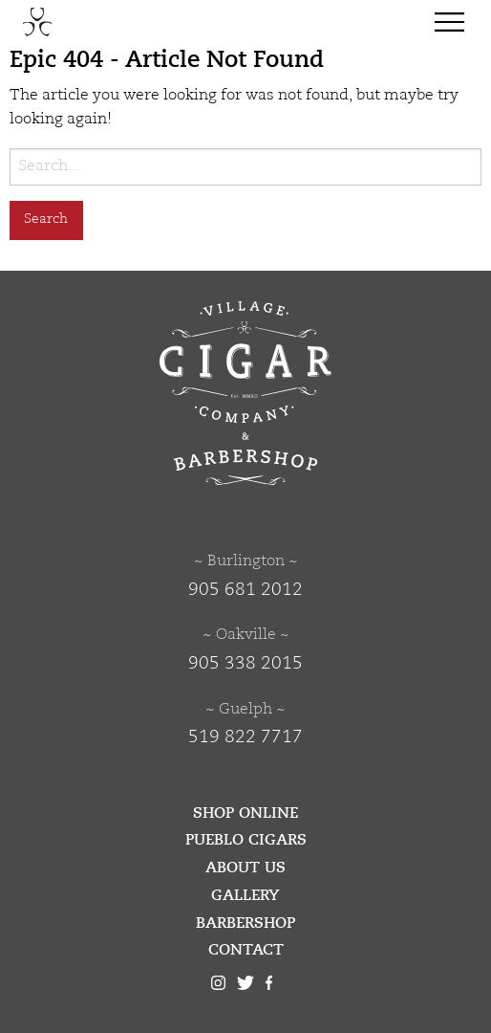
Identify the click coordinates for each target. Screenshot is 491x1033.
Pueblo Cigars (246, 839)
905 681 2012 (245, 590)
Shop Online (245, 813)
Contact (246, 949)
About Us (245, 867)
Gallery (245, 895)
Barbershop (245, 923)
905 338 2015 (245, 663)
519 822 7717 (245, 737)
